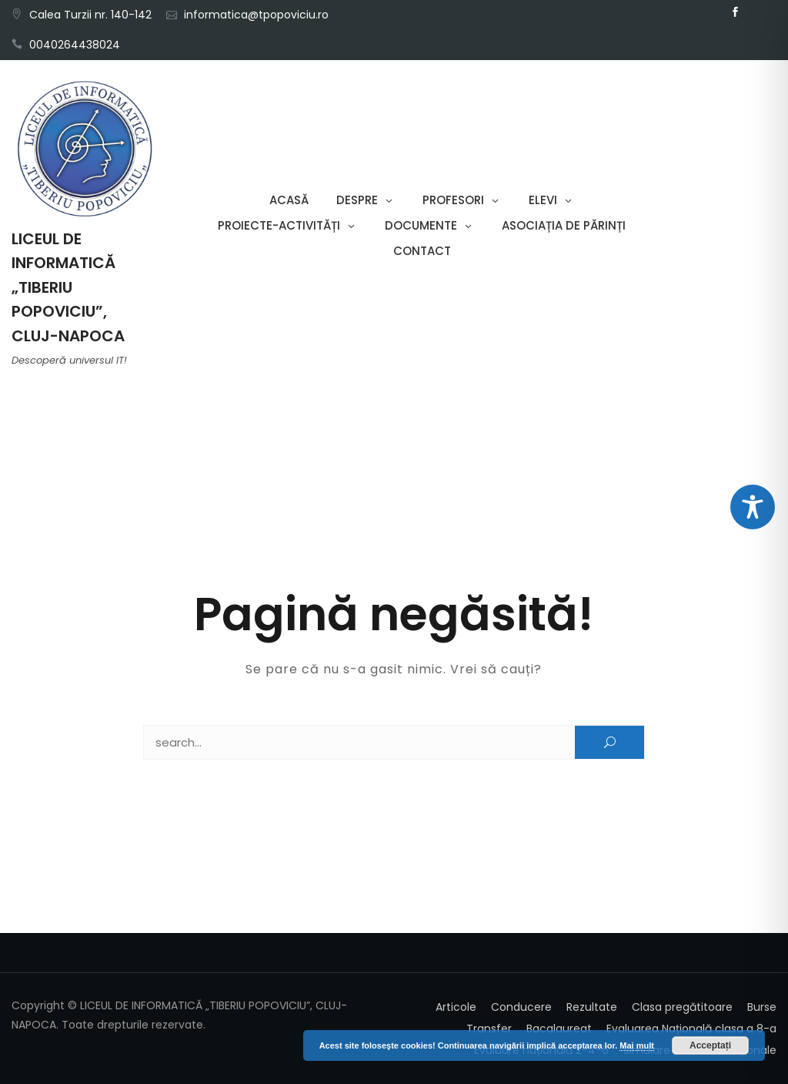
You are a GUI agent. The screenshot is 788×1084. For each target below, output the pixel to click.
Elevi (543, 200)
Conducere (521, 1007)
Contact (422, 251)
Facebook (735, 12)
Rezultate (591, 1007)
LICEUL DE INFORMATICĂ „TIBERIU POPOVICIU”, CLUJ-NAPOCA (68, 287)
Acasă (289, 200)
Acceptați (710, 1045)
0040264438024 (74, 44)
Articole (456, 1007)
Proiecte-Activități (279, 225)
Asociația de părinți (564, 225)
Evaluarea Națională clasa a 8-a (691, 1028)
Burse (761, 1007)
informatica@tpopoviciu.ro (256, 14)
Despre (357, 200)
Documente (421, 225)
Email (759, 12)
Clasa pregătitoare (682, 1007)
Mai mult (636, 1045)
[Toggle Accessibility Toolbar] (752, 507)
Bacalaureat (559, 1028)
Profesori (453, 200)
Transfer (489, 1028)
